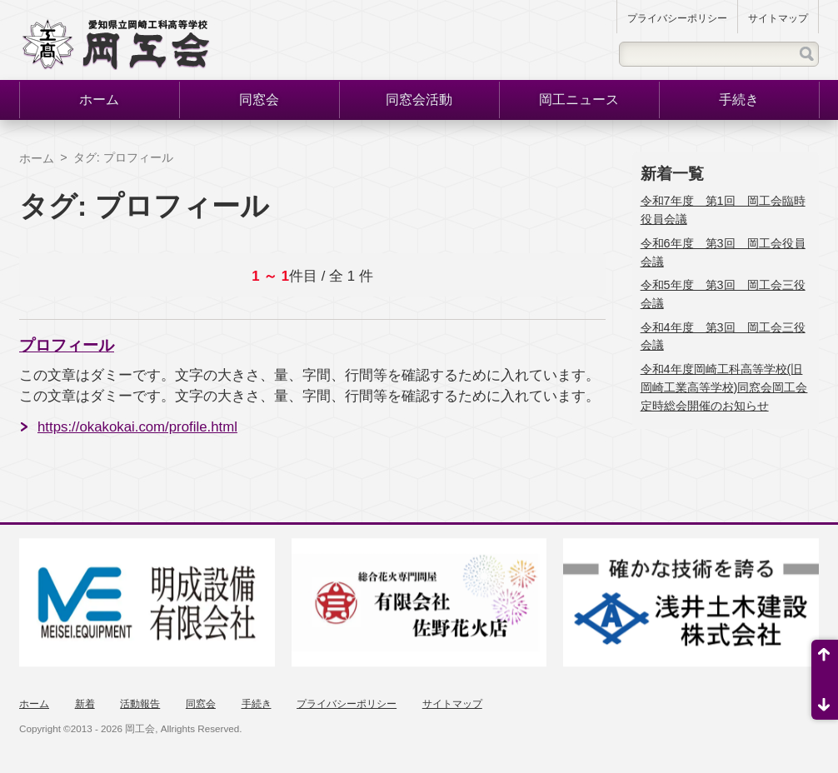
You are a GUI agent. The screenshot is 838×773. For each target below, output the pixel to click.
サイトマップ (778, 18)
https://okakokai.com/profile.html (137, 427)
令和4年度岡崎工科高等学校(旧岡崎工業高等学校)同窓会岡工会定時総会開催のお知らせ (724, 386)
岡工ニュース (579, 99)
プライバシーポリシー (677, 18)
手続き (739, 99)
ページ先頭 (824, 660)
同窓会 (259, 99)
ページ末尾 (824, 700)
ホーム (99, 99)
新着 (85, 704)
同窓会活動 (419, 99)
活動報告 (140, 704)
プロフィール (66, 345)
